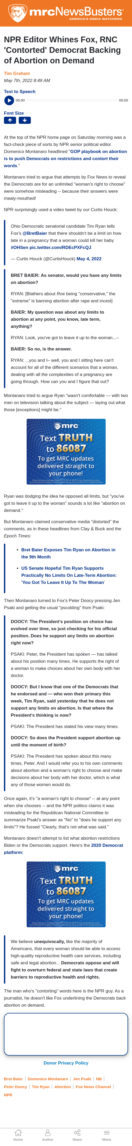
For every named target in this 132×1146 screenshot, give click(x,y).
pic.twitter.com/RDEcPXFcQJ (60, 247)
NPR (8, 1095)
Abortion (63, 1086)
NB (99, 1079)
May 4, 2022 (89, 258)
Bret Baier (13, 1079)
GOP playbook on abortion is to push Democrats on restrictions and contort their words (65, 158)
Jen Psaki (82, 1079)
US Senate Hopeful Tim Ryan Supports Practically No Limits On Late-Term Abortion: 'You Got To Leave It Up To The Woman (69, 575)
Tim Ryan (41, 1086)
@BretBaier (35, 233)
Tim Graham (17, 73)
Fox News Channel (93, 1086)
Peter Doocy (15, 1086)
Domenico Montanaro (48, 1079)
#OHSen (19, 247)
